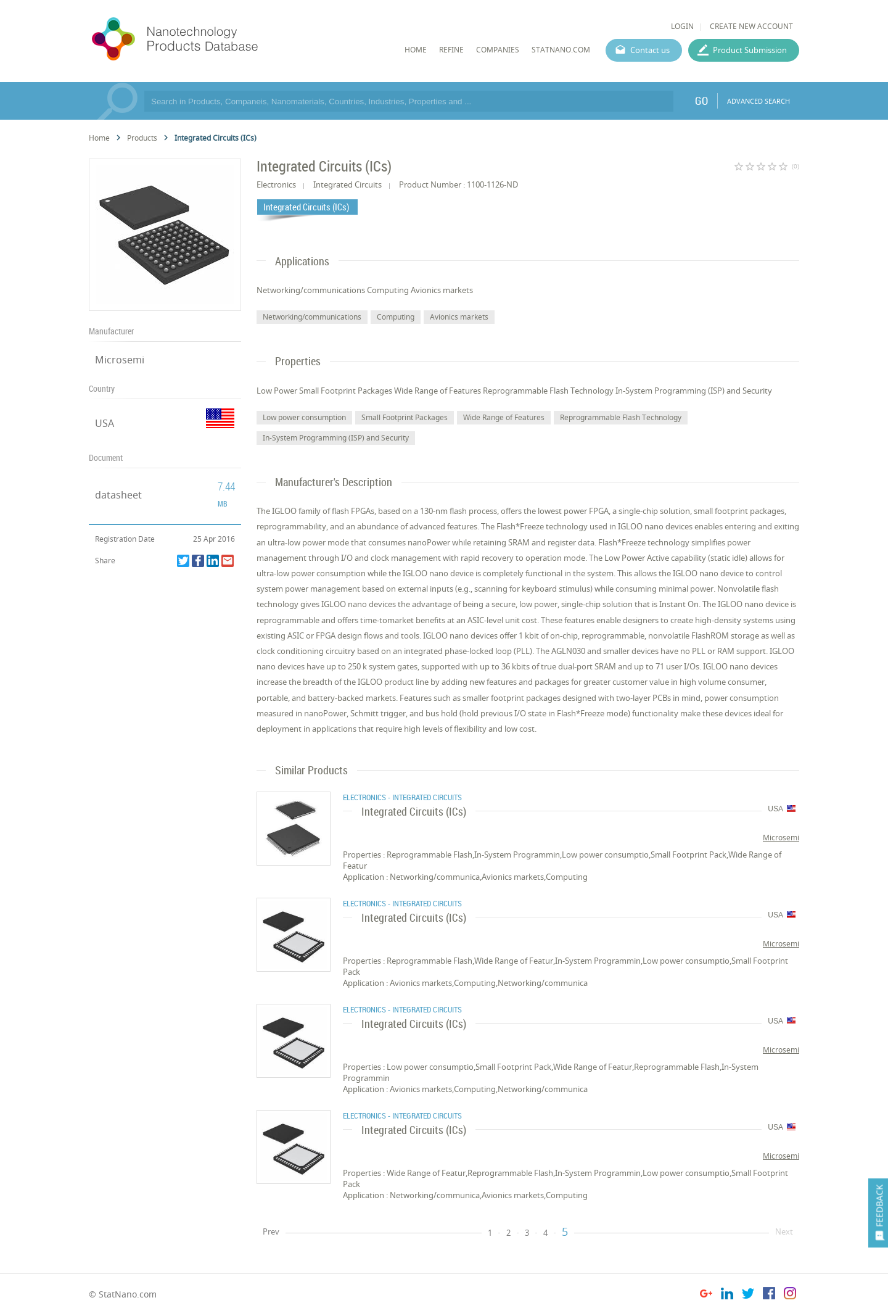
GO (701, 100)
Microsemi (119, 359)
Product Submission (750, 50)
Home (99, 138)
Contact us (650, 50)
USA (104, 423)
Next (784, 1231)
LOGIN (682, 26)
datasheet (118, 495)
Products (142, 138)
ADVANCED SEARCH (758, 101)
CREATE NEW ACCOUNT (751, 26)
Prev (271, 1231)
